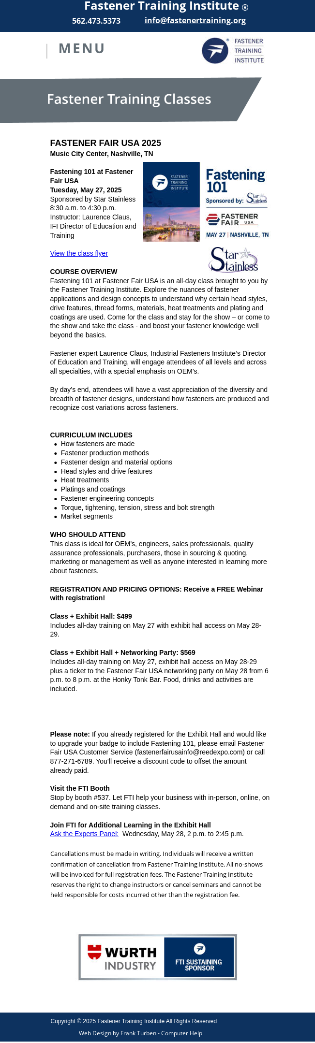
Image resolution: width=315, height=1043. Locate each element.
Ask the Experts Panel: (84, 834)
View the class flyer (79, 253)
